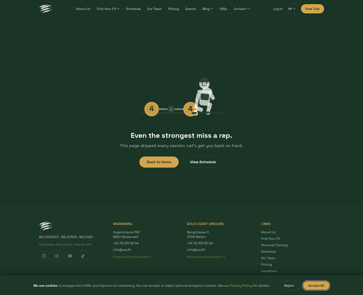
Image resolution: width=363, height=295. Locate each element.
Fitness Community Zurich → (132, 257)
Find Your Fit (108, 9)
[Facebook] (70, 256)
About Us (83, 9)
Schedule (133, 9)
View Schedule (203, 162)
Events (190, 9)
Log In (278, 9)
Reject (289, 285)
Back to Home (159, 162)
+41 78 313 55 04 (126, 243)
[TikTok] (83, 256)
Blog (207, 9)
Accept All (316, 285)
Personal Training (274, 245)
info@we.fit (122, 250)
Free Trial (312, 9)
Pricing (173, 9)
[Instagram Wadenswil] (44, 256)
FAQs (223, 9)
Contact (242, 9)
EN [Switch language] (292, 9)
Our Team (154, 9)
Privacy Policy (241, 285)
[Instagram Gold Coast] (57, 256)
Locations (269, 271)
